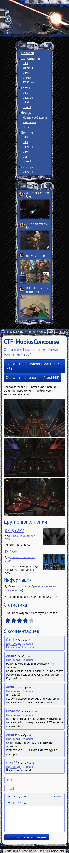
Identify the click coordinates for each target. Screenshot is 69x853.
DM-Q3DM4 (14, 530)
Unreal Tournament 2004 (31, 352)
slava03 (11, 763)
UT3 (25, 63)
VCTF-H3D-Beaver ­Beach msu (37, 290)
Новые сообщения (35, 117)
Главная (12, 331)
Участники (29, 122)
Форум (26, 113)
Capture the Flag (17, 349)
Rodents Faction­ (35, 256)
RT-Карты (29, 82)
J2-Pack (11, 551)
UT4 (25, 137)
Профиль (27, 643)
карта (35, 349)
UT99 (26, 73)
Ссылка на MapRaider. (22, 647)
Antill (10, 656)
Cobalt (10, 639)
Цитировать (13, 643)
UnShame (24, 586)
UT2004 (28, 68)
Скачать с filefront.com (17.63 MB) (32, 377)
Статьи (26, 88)
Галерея (27, 133)
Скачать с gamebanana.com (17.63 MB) (33, 366)
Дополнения (30, 58)
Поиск (27, 127)
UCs (25, 156)
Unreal (27, 77)
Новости (27, 53)
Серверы (27, 167)
